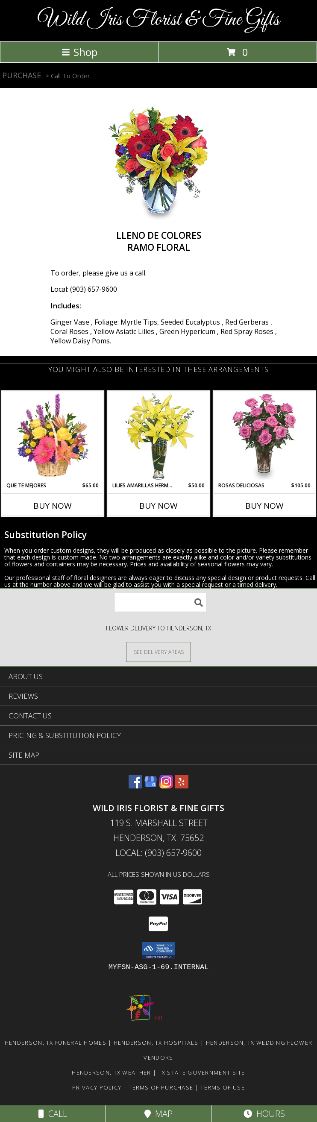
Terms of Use (222, 1087)
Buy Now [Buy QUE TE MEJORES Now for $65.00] (52, 505)
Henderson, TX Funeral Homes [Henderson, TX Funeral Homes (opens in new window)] (55, 1042)
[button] (158, 950)
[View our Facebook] (135, 786)
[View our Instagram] (166, 786)
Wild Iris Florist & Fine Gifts (158, 19)
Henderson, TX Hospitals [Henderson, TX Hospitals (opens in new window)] (156, 1042)
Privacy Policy (96, 1087)
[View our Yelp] (181, 786)
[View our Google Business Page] (151, 786)
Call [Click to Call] (52, 1113)
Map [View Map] (158, 1113)
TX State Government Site (201, 1072)
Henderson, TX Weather (111, 1072)
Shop (79, 52)
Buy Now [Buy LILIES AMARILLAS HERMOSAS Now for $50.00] (158, 505)
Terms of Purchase (161, 1087)
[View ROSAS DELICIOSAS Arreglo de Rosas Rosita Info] (264, 436)
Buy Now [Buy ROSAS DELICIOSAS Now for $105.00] (264, 505)
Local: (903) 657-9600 (83, 289)
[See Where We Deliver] (158, 651)
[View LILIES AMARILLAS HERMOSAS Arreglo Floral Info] (158, 436)
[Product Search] (160, 602)
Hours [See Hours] (264, 1113)
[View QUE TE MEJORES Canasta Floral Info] (52, 436)
